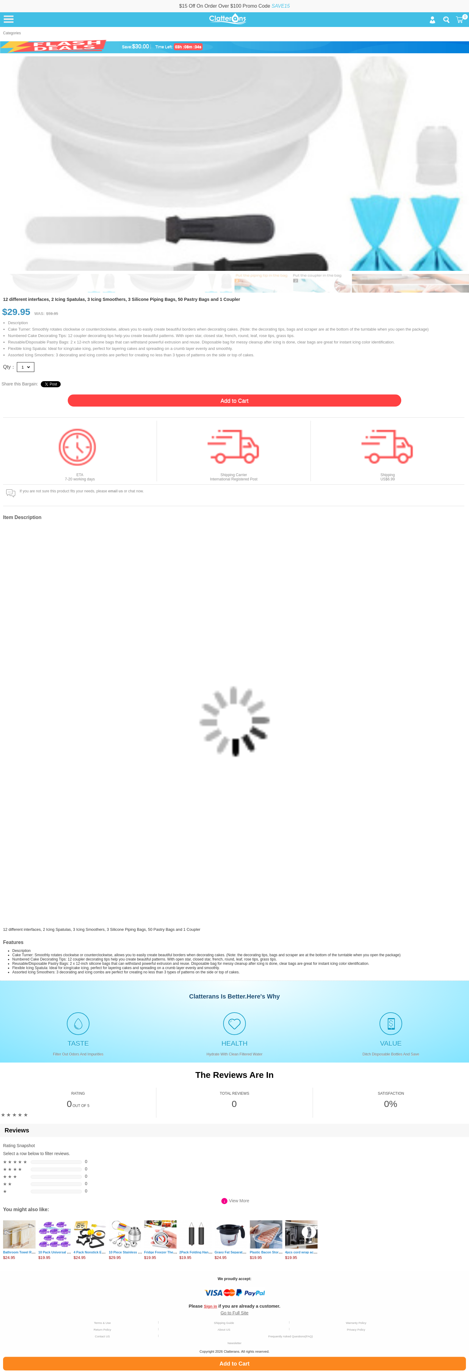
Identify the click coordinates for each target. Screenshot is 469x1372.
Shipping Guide (224, 1323)
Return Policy (102, 1329)
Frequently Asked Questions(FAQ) (290, 1336)
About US (224, 1329)
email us (115, 491)
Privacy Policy (356, 1329)
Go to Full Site (234, 1312)
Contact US (102, 1336)
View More (235, 1201)
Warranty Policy (356, 1323)
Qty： (9, 367)
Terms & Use (102, 1323)
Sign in (210, 1306)
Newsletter (234, 1343)
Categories (12, 33)
